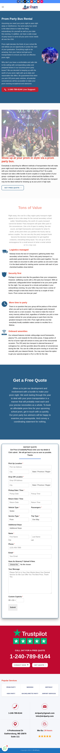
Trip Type (35, 516)
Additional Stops (15, 525)
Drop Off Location (16, 477)
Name (11, 533)
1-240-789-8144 (30, 656)
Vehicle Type (13, 507)
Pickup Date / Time (16, 490)
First (9, 540)
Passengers (36, 507)
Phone (11, 544)
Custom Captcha (15, 597)
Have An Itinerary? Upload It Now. (21, 561)
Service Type (14, 516)
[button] (5, 748)
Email (11, 553)
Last (32, 540)
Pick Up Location (15, 463)
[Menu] (3, 6)
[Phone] (30, 548)
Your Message (14, 569)
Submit (13, 607)
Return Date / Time (15, 499)
